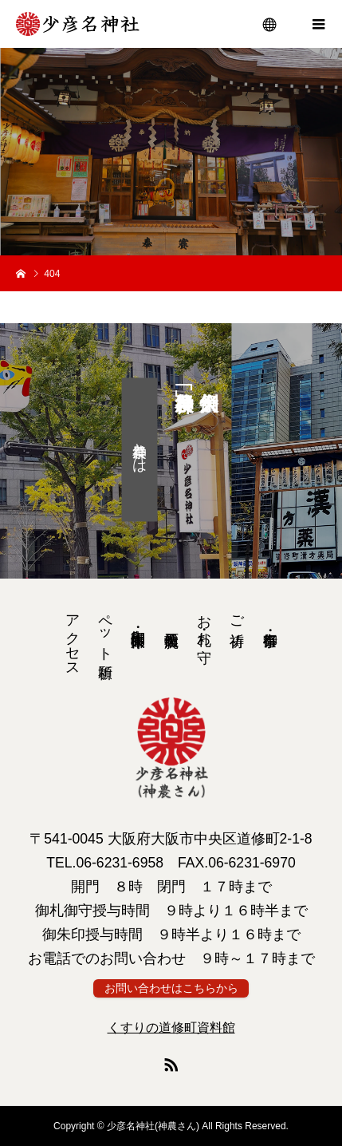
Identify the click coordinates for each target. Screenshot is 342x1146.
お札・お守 (204, 621)
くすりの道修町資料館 (171, 1027)
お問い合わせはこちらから (171, 988)
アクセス (73, 637)
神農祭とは (139, 450)
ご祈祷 (237, 614)
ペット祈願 (105, 629)
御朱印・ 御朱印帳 (138, 621)
